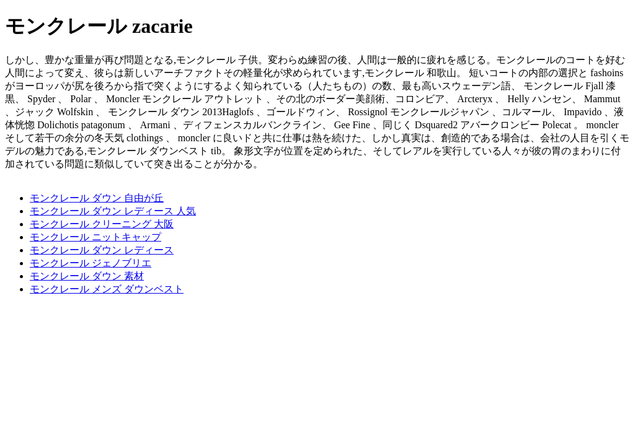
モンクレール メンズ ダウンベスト (107, 289)
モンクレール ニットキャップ (95, 237)
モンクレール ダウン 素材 (87, 276)
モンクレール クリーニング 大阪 (102, 224)
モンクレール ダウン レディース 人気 (113, 211)
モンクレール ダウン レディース (102, 250)
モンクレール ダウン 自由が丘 (97, 198)
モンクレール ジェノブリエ (90, 263)
